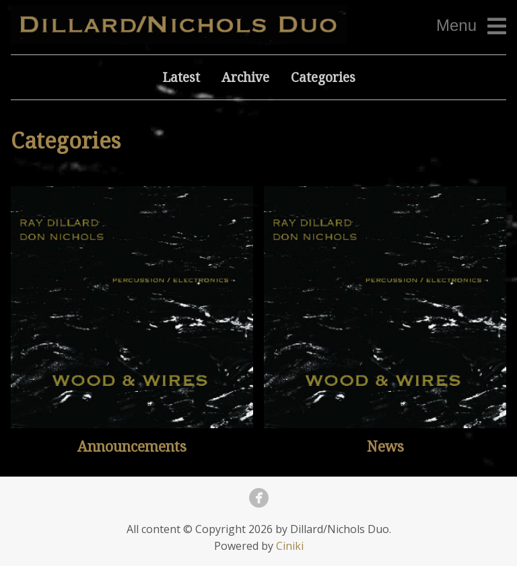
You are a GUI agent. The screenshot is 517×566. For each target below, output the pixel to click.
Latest (181, 77)
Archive (245, 77)
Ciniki (290, 545)
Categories (323, 77)
